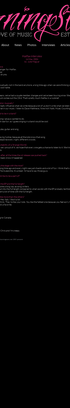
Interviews (48, 45)
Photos (33, 45)
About (5, 45)
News (18, 45)
